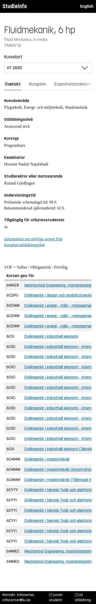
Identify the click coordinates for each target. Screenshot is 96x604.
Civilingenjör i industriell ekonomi (51, 336)
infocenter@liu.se (16, 600)
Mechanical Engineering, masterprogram (58, 551)
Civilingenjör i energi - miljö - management (59, 305)
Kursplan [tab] (37, 84)
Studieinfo (15, 6)
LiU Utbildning (83, 597)
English (86, 6)
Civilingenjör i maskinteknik (47, 459)
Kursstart (13, 57)
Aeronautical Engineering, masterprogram (58, 285)
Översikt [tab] (13, 84)
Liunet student (56, 597)
